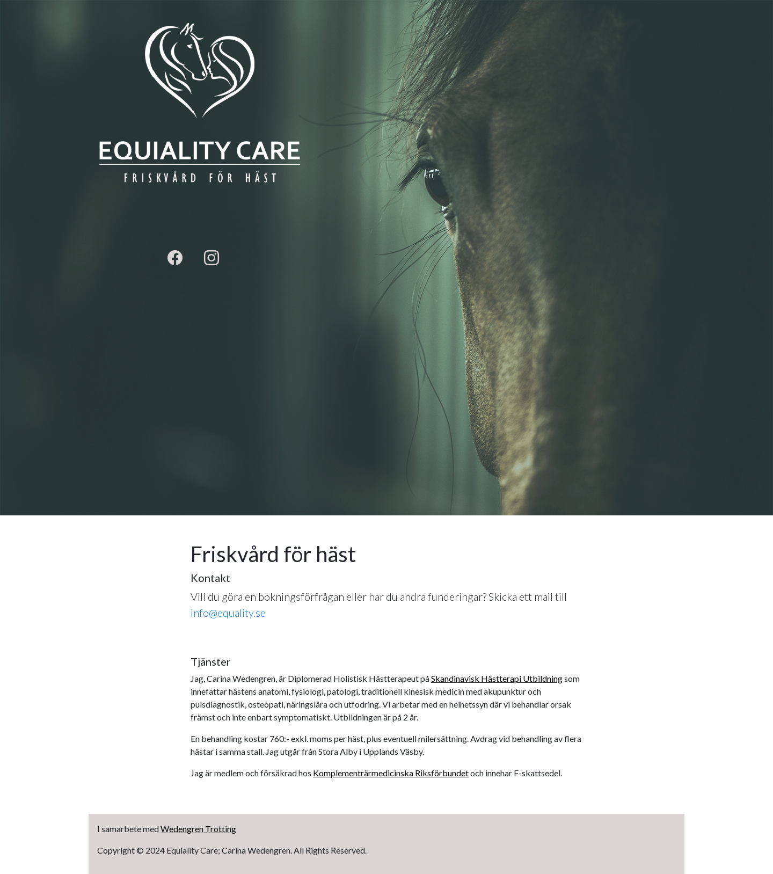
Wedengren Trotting (198, 829)
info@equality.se (228, 612)
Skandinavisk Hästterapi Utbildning (497, 678)
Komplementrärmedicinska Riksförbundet (391, 773)
